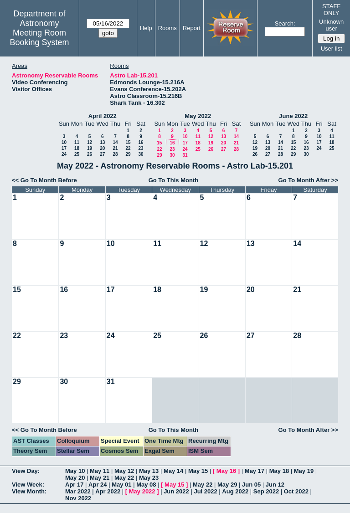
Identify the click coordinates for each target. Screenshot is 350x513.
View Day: (26, 470)
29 (127, 154)
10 (64, 142)
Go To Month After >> (308, 180)
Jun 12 (275, 484)
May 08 (146, 484)
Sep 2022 (266, 491)
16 (140, 142)
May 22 (124, 477)
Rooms (167, 28)
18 (76, 148)
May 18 (279, 470)
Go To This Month (174, 180)
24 (64, 154)
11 (76, 142)
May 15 (198, 470)
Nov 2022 (78, 498)
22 (127, 148)
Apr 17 (74, 484)
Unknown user (331, 25)
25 (76, 154)
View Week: (28, 484)
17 (64, 148)
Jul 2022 (205, 491)
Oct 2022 (296, 491)
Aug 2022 (235, 491)
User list (331, 48)
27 (102, 154)
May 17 (254, 470)
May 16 (226, 470)
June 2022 (293, 116)
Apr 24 (97, 484)
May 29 (227, 484)
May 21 (99, 477)
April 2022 (102, 116)
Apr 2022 (107, 491)
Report (192, 28)
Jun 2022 (176, 491)
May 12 (124, 470)
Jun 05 (251, 484)
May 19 (304, 470)
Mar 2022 (78, 491)
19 (89, 148)
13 (102, 142)
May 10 (75, 470)
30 (140, 154)
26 (89, 154)
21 (115, 148)
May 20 (75, 477)
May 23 (149, 477)
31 (184, 155)
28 (115, 154)
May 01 (121, 484)
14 (115, 142)
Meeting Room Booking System (39, 37)
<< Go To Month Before (44, 180)
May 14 (173, 470)
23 (140, 148)
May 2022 (198, 116)
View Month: (29, 491)
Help (146, 28)
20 (102, 148)
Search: (285, 23)
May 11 (99, 470)
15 (127, 142)
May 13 (149, 470)
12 (89, 142)
